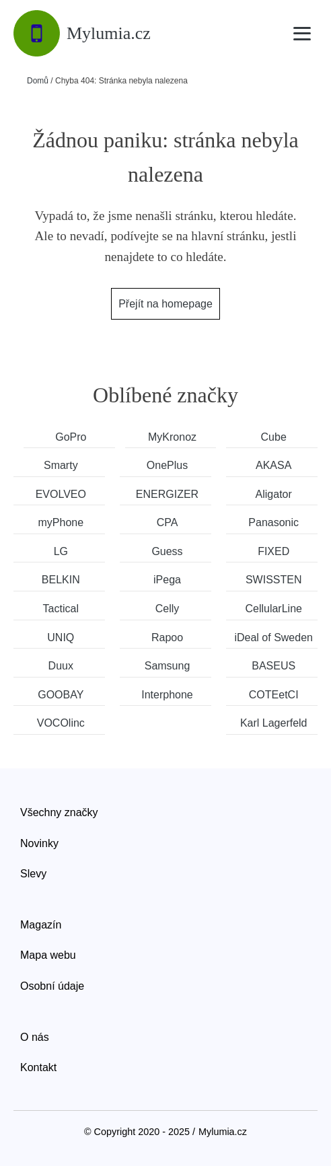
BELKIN (61, 579)
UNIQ (60, 637)
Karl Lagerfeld (273, 723)
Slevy (33, 873)
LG (61, 551)
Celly (167, 608)
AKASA (273, 465)
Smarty (61, 465)
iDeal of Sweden (273, 637)
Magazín (40, 925)
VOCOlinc (61, 723)
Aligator (274, 494)
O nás (34, 1037)
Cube (274, 437)
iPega (167, 579)
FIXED (273, 551)
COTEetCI (274, 694)
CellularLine (273, 608)
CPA (167, 522)
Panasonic (273, 522)
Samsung (167, 665)
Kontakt (38, 1067)
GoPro (70, 437)
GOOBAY (60, 694)
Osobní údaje (52, 986)
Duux (60, 665)
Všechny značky (59, 812)
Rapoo (167, 637)
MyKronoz (172, 437)
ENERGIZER (167, 494)
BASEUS (273, 665)
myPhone (61, 522)
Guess (166, 551)
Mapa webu (48, 955)
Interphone (167, 694)
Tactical (61, 608)
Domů (37, 80)
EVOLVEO (61, 494)
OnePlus (167, 465)
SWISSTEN (274, 579)
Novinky (39, 843)
